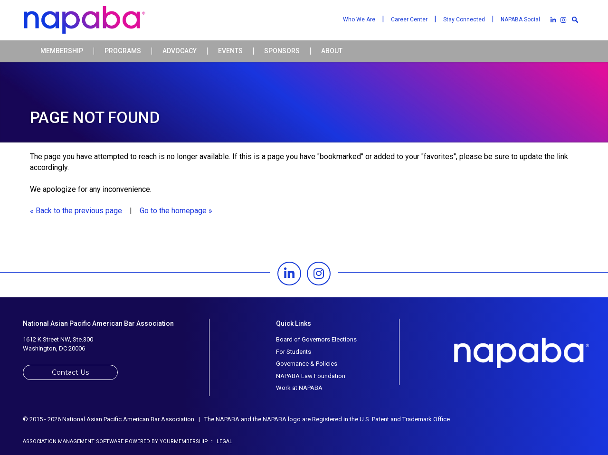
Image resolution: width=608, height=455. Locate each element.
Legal (224, 441)
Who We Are (359, 19)
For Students (293, 351)
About (331, 51)
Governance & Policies (306, 363)
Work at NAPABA (299, 387)
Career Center (409, 19)
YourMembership (184, 441)
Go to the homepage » (176, 210)
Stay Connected (464, 19)
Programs (122, 51)
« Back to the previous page (76, 210)
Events (230, 51)
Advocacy (179, 51)
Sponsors (282, 51)
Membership (61, 51)
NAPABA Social (520, 19)
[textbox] (574, 19)
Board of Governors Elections (316, 339)
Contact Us (70, 372)
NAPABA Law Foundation (310, 375)
